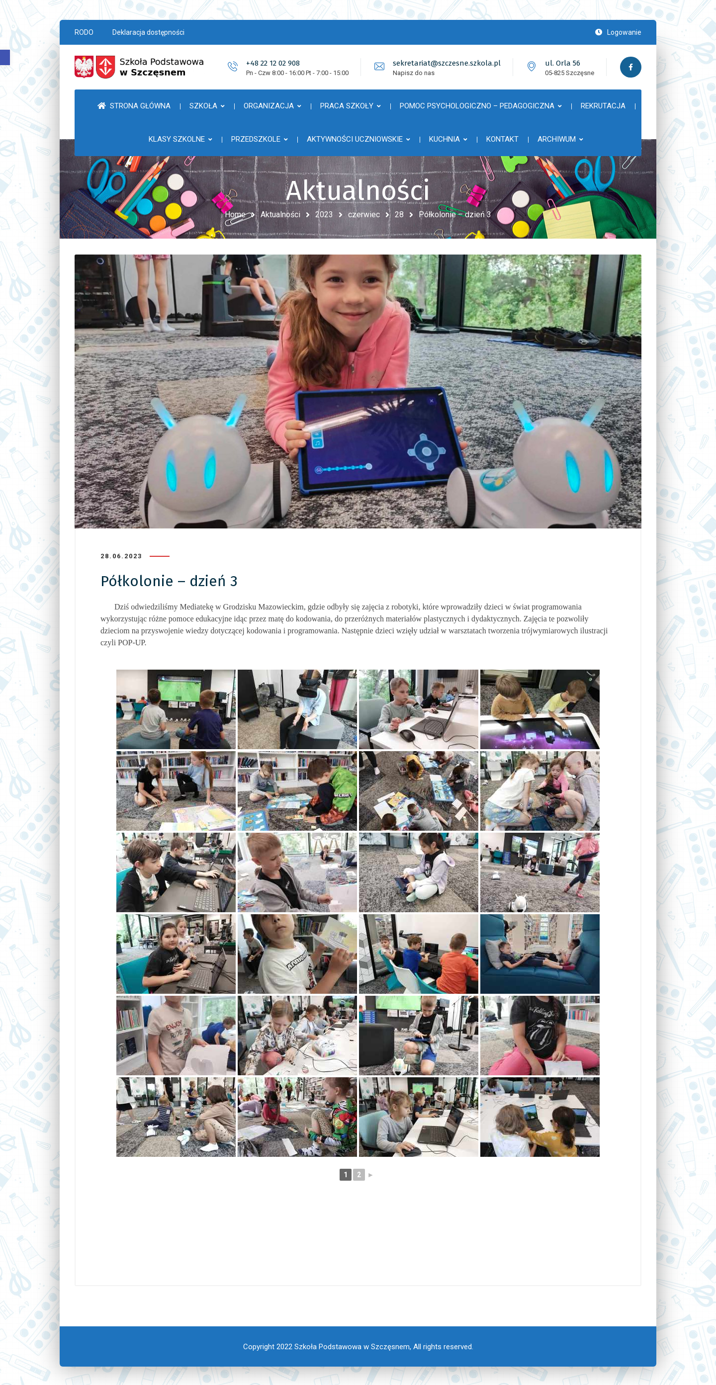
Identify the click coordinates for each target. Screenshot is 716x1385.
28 (399, 214)
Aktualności (280, 214)
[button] (5, 57)
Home (235, 214)
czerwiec (364, 214)
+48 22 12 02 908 (272, 63)
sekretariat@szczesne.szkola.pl (446, 63)
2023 (324, 214)
